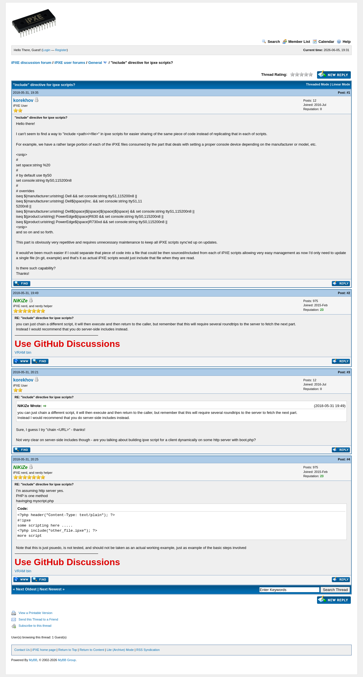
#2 (348, 293)
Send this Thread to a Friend (38, 619)
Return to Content (91, 649)
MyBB (33, 660)
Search (271, 41)
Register (61, 50)
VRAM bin (23, 352)
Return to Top (67, 649)
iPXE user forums (69, 62)
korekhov (23, 100)
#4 (348, 459)
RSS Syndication (148, 649)
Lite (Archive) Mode (120, 649)
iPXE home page (44, 649)
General (95, 62)
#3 (348, 372)
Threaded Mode (317, 84)
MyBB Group (67, 660)
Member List (296, 41)
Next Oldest (26, 589)
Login (46, 50)
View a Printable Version (35, 613)
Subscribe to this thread (35, 625)
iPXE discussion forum (31, 62)
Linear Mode (341, 84)
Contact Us (22, 649)
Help (344, 41)
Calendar (323, 41)
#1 (348, 92)
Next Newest (51, 589)
